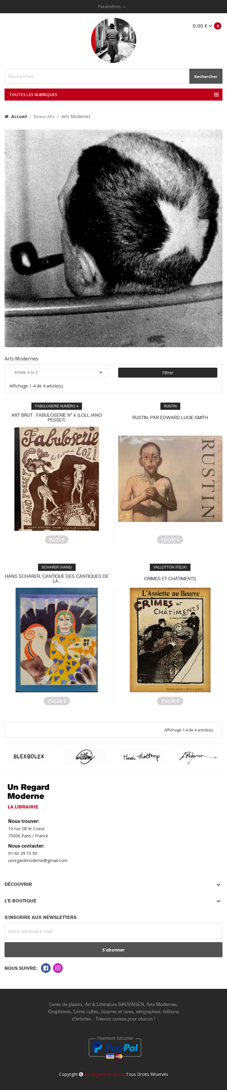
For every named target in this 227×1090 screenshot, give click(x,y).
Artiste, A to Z (59, 372)
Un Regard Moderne (104, 1074)
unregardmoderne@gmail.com (38, 860)
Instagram (58, 968)
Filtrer (167, 372)
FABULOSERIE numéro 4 (56, 406)
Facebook (46, 968)
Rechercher (205, 76)
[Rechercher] (113, 76)
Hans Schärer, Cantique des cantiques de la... (57, 579)
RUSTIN (170, 406)
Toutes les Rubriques (33, 94)
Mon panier (206, 26)
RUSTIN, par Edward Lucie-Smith (170, 417)
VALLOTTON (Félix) (170, 567)
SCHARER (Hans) (57, 567)
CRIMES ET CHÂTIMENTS (170, 578)
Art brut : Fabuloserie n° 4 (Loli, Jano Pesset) (56, 418)
